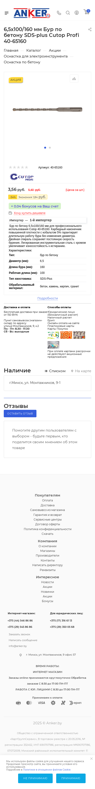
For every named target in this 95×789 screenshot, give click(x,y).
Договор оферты (47, 524)
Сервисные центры (48, 519)
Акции (47, 587)
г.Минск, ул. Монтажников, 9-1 (34, 383)
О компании (47, 546)
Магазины (47, 551)
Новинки (47, 591)
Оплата (47, 500)
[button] (45, 147)
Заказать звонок (19, 634)
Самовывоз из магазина (47, 510)
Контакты (48, 560)
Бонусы (47, 601)
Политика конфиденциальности (47, 529)
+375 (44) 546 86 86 (20, 620)
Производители (47, 555)
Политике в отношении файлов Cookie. (47, 769)
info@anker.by (18, 645)
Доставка (48, 505)
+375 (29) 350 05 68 (62, 626)
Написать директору (47, 565)
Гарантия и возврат (47, 515)
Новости (47, 582)
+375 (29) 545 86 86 (20, 626)
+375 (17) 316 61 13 (61, 620)
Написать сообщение (23, 640)
